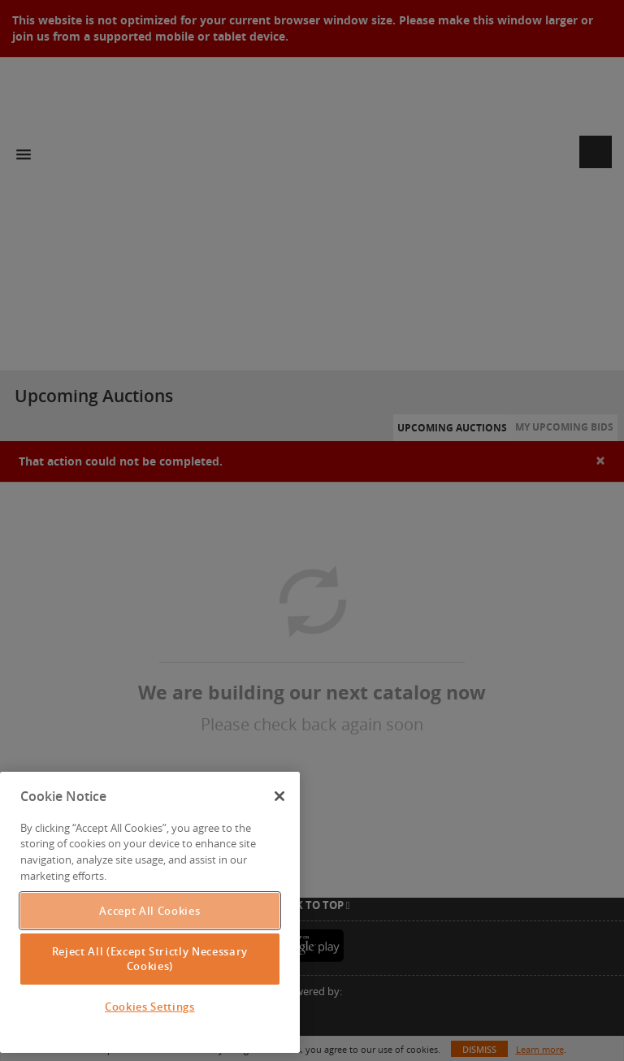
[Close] (279, 796)
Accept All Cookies (149, 910)
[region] (150, 912)
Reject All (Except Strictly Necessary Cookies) (150, 958)
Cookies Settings (150, 1006)
